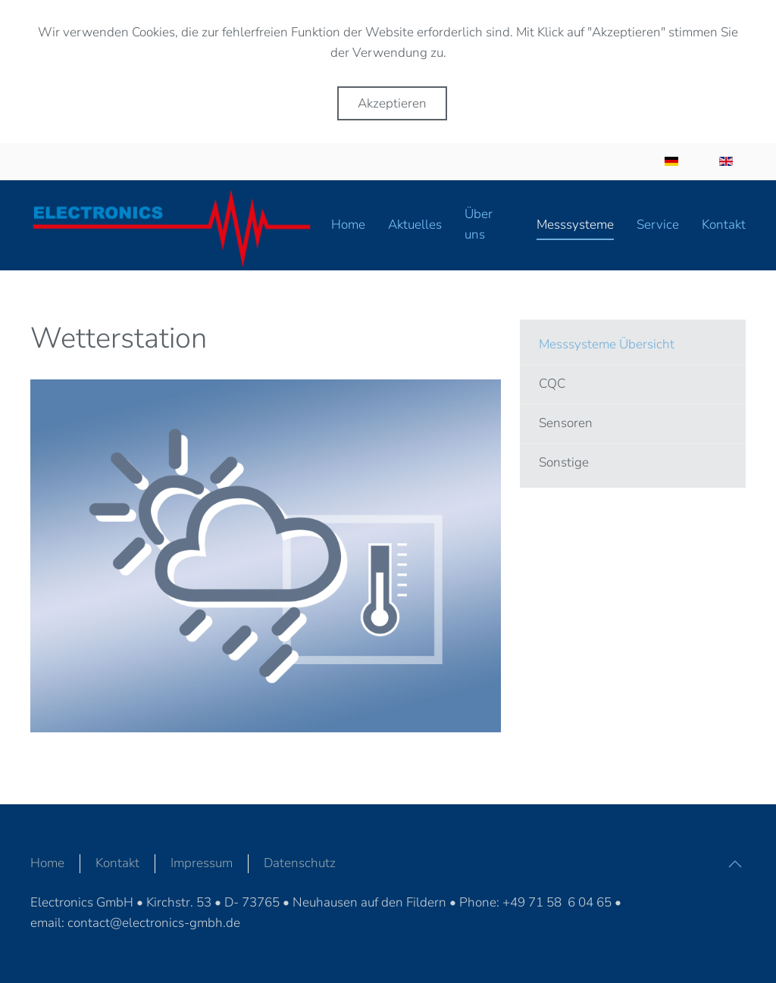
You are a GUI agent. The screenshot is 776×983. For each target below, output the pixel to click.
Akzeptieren (392, 103)
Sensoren (566, 423)
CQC (552, 383)
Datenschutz (300, 863)
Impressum (202, 863)
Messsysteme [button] (575, 224)
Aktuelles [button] (415, 224)
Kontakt (117, 863)
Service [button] (658, 224)
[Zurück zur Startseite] (180, 225)
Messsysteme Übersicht (606, 344)
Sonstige (564, 462)
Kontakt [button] (724, 224)
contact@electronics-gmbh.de (153, 923)
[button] (735, 864)
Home (348, 224)
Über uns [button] (479, 224)
